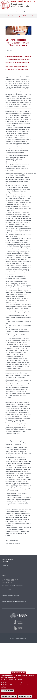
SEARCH (32, 11)
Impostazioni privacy (18, 672)
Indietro (5, 16)
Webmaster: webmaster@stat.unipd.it (10, 595)
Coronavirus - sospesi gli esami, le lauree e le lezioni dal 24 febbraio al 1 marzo (20, 16)
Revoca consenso (25, 696)
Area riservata (5, 565)
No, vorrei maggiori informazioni (11, 679)
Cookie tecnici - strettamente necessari (16, 683)
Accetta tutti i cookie (9, 696)
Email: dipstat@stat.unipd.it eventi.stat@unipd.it (8, 590)
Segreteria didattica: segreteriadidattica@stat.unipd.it (14, 601)
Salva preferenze (7, 691)
